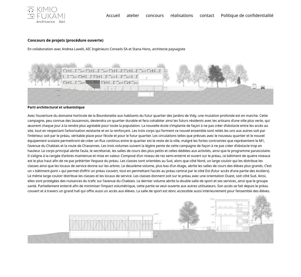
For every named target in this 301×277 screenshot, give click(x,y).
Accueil (113, 15)
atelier (133, 15)
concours (155, 15)
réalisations (181, 15)
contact (207, 15)
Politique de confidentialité (247, 15)
